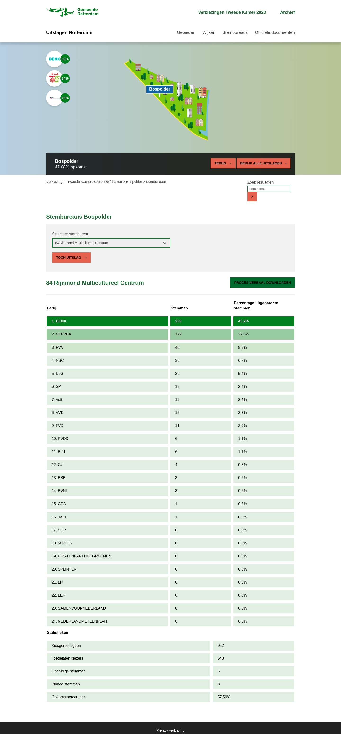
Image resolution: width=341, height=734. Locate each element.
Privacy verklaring (170, 730)
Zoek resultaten (260, 182)
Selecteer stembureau (70, 234)
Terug (220, 163)
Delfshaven (113, 182)
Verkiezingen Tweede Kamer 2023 (73, 182)
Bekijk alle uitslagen (263, 163)
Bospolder (134, 182)
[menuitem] (228, 12)
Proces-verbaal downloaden (262, 283)
